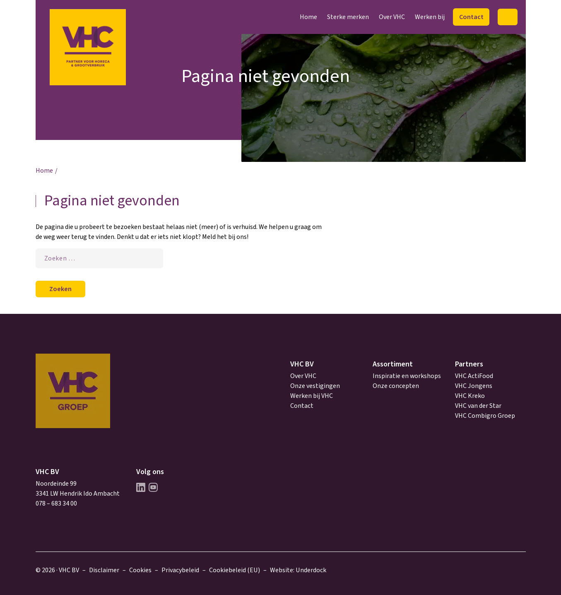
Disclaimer (104, 570)
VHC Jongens (473, 385)
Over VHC (392, 17)
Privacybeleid (180, 570)
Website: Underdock (298, 570)
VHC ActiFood (474, 376)
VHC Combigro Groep (485, 415)
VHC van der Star (478, 405)
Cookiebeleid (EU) (234, 570)
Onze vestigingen (315, 385)
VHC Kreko (470, 395)
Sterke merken (348, 17)
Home (308, 17)
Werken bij (430, 17)
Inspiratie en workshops (407, 376)
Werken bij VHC (311, 395)
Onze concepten (396, 385)
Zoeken (507, 17)
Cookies (140, 570)
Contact (471, 17)
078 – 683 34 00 (56, 503)
